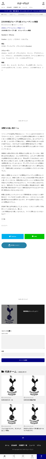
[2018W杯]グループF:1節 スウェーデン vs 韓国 (30, 14)
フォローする (30, 313)
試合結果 (9, 7)
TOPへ (41, 456)
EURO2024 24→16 (7, 400)
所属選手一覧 (16, 7)
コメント (4, 333)
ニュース (24, 7)
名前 (2, 351)
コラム (31, 7)
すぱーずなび (23, 3)
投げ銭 (32, 456)
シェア (13, 456)
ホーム (3, 7)
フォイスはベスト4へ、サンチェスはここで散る (11, 429)
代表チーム (12, 14)
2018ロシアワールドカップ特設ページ (13, 28)
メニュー (23, 456)
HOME (5, 14)
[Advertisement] (23, 96)
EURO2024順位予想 (30, 400)
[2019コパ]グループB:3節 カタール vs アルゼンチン (34, 429)
